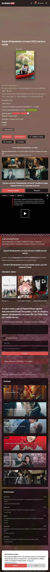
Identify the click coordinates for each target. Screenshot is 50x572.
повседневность (9, 130)
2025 (11, 100)
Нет (36, 565)
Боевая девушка (8, 541)
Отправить (25, 353)
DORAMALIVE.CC (5, 374)
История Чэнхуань (9, 533)
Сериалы (11, 374)
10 (33, 82)
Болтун (6, 522)
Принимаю (15, 565)
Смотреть (7, 137)
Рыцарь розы (7, 512)
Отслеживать (20, 137)
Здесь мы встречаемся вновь (12, 503)
